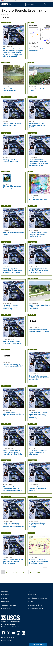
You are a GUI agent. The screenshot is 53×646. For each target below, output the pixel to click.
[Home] (6, 6)
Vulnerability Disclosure (8, 605)
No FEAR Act (5, 601)
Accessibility (5, 591)
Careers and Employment (35, 605)
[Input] (36, 4)
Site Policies (5, 594)
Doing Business (6, 608)
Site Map (4, 598)
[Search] (45, 4)
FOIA (29, 591)
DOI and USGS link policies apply (38, 598)
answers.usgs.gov (6, 640)
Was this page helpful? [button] (38, 644)
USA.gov (30, 601)
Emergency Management (35, 608)
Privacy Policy (32, 594)
